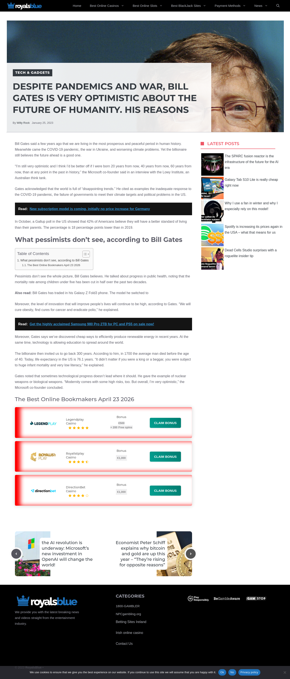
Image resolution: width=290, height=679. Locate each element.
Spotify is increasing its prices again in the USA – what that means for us (241, 235)
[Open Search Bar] (278, 6)
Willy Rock (23, 122)
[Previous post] (16, 553)
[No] (285, 672)
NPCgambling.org (128, 614)
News (263, 6)
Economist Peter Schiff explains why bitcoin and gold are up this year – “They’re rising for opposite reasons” (140, 553)
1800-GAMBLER (128, 606)
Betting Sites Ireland (131, 622)
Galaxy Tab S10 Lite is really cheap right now (239, 188)
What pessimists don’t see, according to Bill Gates (54, 260)
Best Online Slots (150, 6)
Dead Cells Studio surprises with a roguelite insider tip (239, 258)
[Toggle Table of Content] (84, 254)
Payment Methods (232, 6)
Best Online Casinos (109, 6)
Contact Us (124, 643)
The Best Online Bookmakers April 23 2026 (53, 265)
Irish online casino (129, 633)
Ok (222, 672)
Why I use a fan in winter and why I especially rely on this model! (239, 211)
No (232, 672)
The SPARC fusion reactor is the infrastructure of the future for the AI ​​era (240, 164)
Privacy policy (249, 672)
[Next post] (190, 553)
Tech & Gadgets (32, 73)
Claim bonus (165, 423)
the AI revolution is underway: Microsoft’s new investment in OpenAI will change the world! (67, 553)
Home (77, 5)
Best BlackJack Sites (190, 6)
